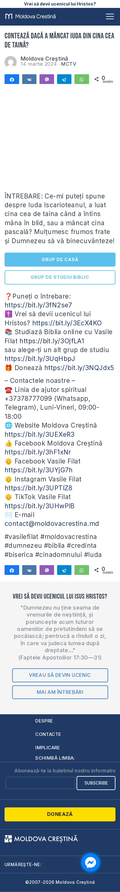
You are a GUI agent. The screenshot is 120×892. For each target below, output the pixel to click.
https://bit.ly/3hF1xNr (38, 452)
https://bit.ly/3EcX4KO (67, 323)
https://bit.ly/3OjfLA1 (51, 341)
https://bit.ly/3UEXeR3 (40, 434)
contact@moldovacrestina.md (52, 523)
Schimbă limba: (55, 758)
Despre (44, 721)
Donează (60, 814)
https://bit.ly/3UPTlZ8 (39, 488)
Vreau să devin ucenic (60, 675)
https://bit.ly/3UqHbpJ (40, 358)
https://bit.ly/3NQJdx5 (79, 368)
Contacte (48, 734)
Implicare (47, 747)
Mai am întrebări (60, 692)
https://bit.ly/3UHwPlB (40, 506)
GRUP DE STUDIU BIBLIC (60, 277)
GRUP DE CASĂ (60, 259)
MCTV (68, 64)
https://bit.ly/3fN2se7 (38, 305)
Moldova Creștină (44, 58)
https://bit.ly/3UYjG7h (39, 470)
